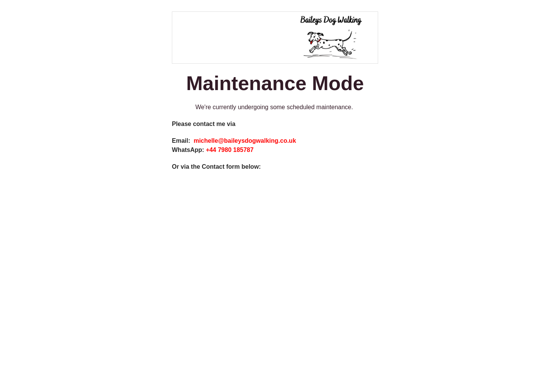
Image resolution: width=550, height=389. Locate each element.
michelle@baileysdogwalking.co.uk (245, 140)
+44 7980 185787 (230, 150)
